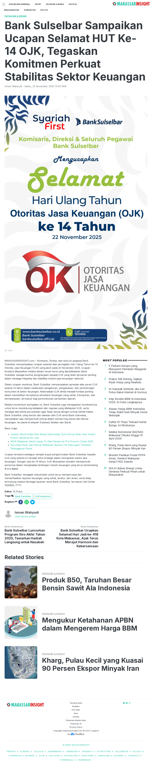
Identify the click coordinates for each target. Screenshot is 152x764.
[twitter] (32, 502)
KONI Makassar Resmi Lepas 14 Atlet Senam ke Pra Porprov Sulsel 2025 (52, 441)
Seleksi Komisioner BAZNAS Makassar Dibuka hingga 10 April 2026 (126, 435)
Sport (38, 4)
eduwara (119, 755)
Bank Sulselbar (23, 496)
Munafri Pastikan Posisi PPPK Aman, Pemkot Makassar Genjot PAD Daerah (127, 458)
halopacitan (70, 755)
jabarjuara (104, 755)
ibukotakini (87, 755)
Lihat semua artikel (25, 516)
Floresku (24, 751)
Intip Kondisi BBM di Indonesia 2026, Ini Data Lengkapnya (127, 400)
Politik (44, 10)
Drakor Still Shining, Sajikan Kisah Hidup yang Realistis (125, 380)
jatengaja (133, 755)
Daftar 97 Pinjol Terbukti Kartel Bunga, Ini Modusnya (127, 423)
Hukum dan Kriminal (19, 4)
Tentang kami (76, 703)
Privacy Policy (75, 727)
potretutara (104, 751)
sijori (42, 755)
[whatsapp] (26, 502)
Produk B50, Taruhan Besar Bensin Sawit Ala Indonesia (87, 584)
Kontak (76, 717)
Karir (76, 713)
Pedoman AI (75, 723)
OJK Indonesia (43, 496)
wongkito (87, 751)
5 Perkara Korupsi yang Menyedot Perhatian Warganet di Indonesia (127, 369)
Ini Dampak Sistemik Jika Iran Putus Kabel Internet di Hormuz (128, 390)
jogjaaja (39, 751)
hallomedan (121, 751)
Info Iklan (76, 710)
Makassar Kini (11, 10)
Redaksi (76, 706)
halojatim (54, 755)
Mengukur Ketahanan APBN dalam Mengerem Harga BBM (89, 624)
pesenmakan (84, 760)
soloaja (136, 751)
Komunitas (30, 10)
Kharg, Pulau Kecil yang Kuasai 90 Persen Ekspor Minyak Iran (127, 447)
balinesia (30, 755)
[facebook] (20, 502)
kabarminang (55, 751)
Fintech (73, 4)
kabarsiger (72, 751)
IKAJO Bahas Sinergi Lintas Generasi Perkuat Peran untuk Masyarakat (127, 471)
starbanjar (15, 755)
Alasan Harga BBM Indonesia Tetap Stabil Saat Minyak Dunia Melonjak (128, 412)
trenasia (11, 751)
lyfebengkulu (66, 760)
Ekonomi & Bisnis (55, 4)
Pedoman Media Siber (76, 720)
